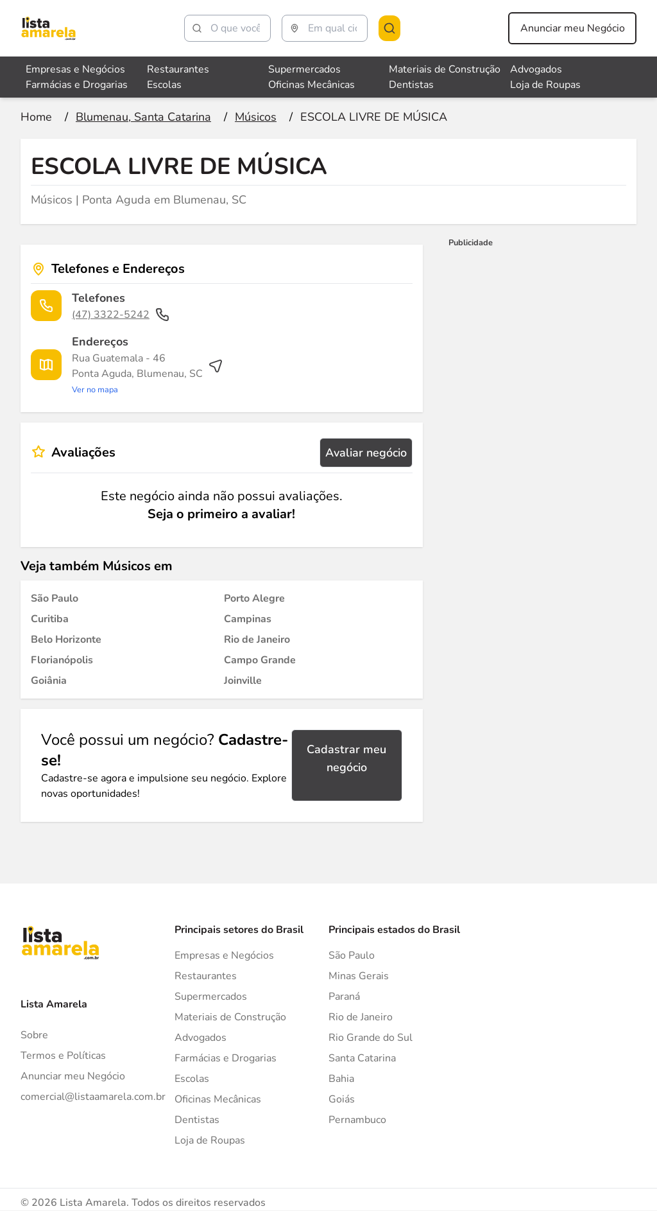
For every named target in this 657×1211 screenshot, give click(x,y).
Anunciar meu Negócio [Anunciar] (73, 1076)
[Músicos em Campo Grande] (260, 660)
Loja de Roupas (210, 1140)
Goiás (341, 1099)
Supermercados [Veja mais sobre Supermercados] (304, 69)
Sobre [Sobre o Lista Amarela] (34, 1035)
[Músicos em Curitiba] (50, 619)
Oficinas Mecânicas (218, 1099)
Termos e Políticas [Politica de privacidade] (63, 1056)
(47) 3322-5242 (121, 314)
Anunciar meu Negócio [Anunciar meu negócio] (572, 28)
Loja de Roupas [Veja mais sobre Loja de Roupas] (545, 85)
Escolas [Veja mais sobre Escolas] (164, 85)
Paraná (344, 996)
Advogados (200, 1038)
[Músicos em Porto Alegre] (254, 598)
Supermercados (211, 996)
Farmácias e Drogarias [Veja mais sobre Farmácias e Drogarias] (77, 85)
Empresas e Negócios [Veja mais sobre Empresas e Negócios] (75, 69)
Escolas (192, 1079)
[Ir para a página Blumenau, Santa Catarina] (143, 117)
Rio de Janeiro (360, 1017)
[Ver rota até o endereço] (147, 374)
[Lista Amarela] (48, 28)
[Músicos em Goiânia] (49, 681)
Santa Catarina (362, 1058)
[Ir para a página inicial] (36, 117)
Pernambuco (357, 1120)
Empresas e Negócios (224, 955)
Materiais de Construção (230, 1017)
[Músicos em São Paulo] (54, 598)
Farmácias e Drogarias (226, 1058)
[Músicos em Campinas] (247, 619)
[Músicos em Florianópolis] (62, 660)
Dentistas (197, 1120)
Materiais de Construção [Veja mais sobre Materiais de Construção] (444, 69)
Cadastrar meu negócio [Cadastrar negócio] (346, 758)
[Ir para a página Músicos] (256, 117)
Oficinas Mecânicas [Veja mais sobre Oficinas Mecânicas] (311, 85)
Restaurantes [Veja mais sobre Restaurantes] (178, 69)
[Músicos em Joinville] (243, 681)
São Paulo (351, 955)
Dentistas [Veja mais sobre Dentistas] (411, 85)
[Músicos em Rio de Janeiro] (257, 639)
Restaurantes (206, 976)
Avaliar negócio (366, 452)
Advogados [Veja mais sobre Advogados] (536, 69)
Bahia (341, 1079)
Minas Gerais (358, 976)
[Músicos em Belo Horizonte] (66, 639)
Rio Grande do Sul (370, 1038)
